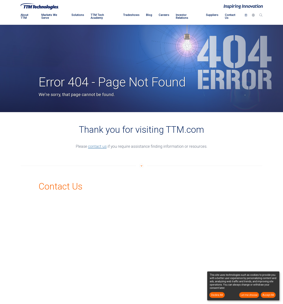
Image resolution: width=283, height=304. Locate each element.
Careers (164, 15)
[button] (245, 15)
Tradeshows (131, 15)
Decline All (217, 295)
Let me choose (249, 295)
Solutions (77, 15)
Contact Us (230, 16)
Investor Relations (182, 16)
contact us (97, 146)
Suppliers (212, 15)
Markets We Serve (49, 16)
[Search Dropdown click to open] (260, 17)
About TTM (24, 16)
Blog (149, 15)
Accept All (268, 295)
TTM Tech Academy (97, 16)
